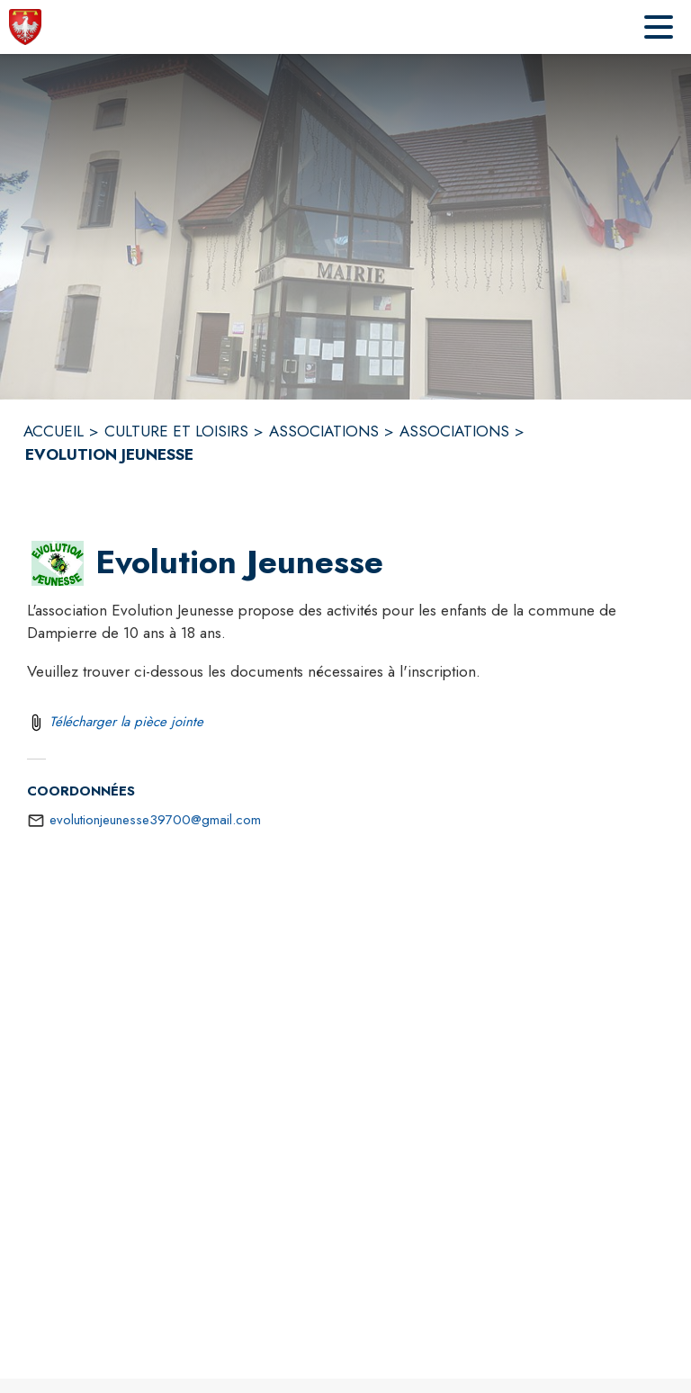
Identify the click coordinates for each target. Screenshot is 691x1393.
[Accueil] (25, 27)
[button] (57, 563)
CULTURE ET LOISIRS (176, 431)
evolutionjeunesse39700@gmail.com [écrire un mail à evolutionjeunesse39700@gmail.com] (155, 820)
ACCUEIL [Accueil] (53, 431)
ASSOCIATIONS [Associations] (324, 431)
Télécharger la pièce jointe (126, 722)
